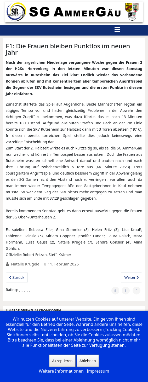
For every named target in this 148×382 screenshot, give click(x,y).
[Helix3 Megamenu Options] (117, 30)
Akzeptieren (62, 360)
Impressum (98, 371)
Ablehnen (87, 360)
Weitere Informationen (61, 371)
